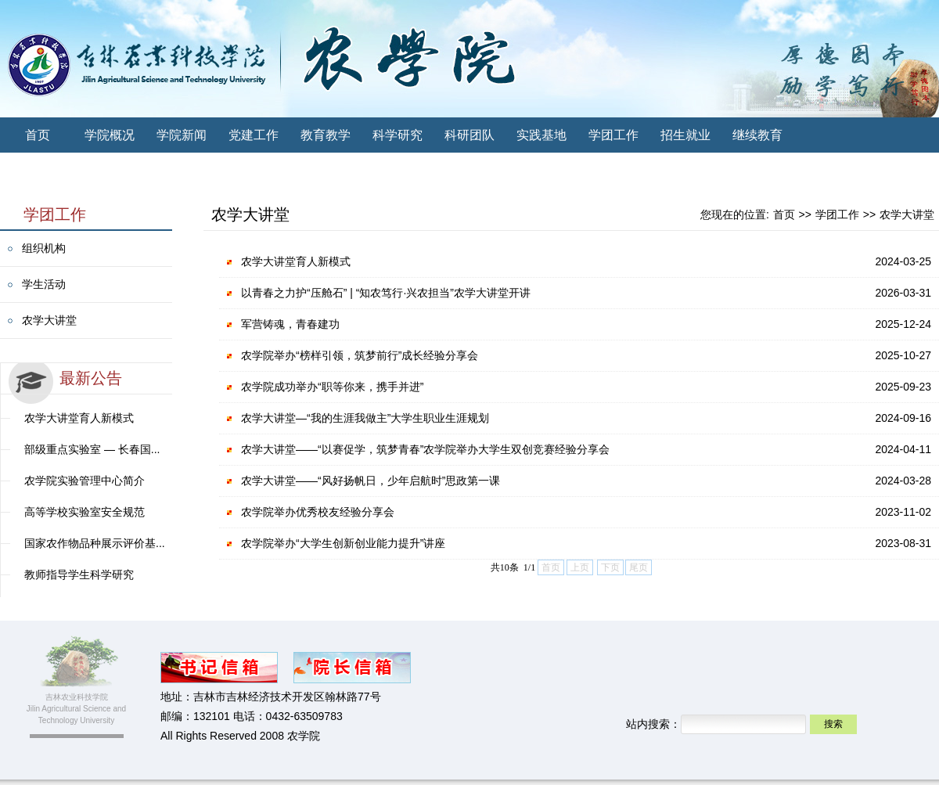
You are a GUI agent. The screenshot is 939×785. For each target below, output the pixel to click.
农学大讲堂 (49, 320)
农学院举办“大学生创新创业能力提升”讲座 (343, 543)
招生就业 (685, 135)
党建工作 (253, 135)
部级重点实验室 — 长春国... (92, 449)
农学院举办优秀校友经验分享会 (317, 512)
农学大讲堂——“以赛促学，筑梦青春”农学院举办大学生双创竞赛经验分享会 (425, 449)
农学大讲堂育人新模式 (79, 418)
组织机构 (44, 248)
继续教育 (757, 135)
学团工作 (613, 135)
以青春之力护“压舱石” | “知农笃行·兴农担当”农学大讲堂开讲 (386, 292)
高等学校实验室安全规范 (84, 512)
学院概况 (110, 135)
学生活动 (44, 284)
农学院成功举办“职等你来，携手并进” (332, 386)
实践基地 (541, 135)
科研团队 (469, 135)
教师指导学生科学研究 (79, 574)
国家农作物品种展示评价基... (94, 543)
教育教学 (325, 135)
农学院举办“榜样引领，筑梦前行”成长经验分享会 (359, 355)
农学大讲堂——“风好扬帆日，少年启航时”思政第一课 (370, 480)
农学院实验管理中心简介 (84, 480)
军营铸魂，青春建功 (290, 324)
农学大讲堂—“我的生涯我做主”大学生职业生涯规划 (365, 418)
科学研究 (397, 135)
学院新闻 (181, 135)
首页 (37, 135)
